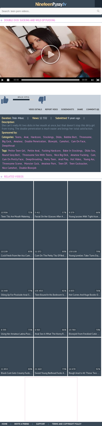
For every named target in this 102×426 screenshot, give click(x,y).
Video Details (35, 109)
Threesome (85, 137)
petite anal (34, 150)
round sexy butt (11, 155)
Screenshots (67, 109)
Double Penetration (35, 141)
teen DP (62, 163)
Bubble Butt (70, 137)
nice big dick (61, 155)
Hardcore (36, 137)
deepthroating (34, 159)
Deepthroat (8, 145)
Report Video (51, 109)
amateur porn (48, 163)
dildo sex (90, 150)
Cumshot (64, 141)
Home (4, 424)
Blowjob (52, 141)
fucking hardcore (51, 150)
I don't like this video (42, 100)
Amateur (18, 141)
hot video (75, 159)
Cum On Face (78, 141)
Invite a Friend (21, 424)
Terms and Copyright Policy (66, 424)
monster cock (31, 163)
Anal (26, 137)
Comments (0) (92, 109)
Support (40, 424)
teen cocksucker (78, 163)
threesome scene (12, 163)
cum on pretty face (12, 159)
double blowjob (27, 167)
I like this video (4, 100)
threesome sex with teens (37, 155)
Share (80, 109)
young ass (89, 159)
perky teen (50, 159)
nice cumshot (9, 167)
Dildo (59, 137)
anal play (63, 159)
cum (93, 155)
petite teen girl (16, 150)
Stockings (48, 137)
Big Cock (6, 141)
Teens (18, 137)
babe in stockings (72, 150)
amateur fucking (79, 155)
